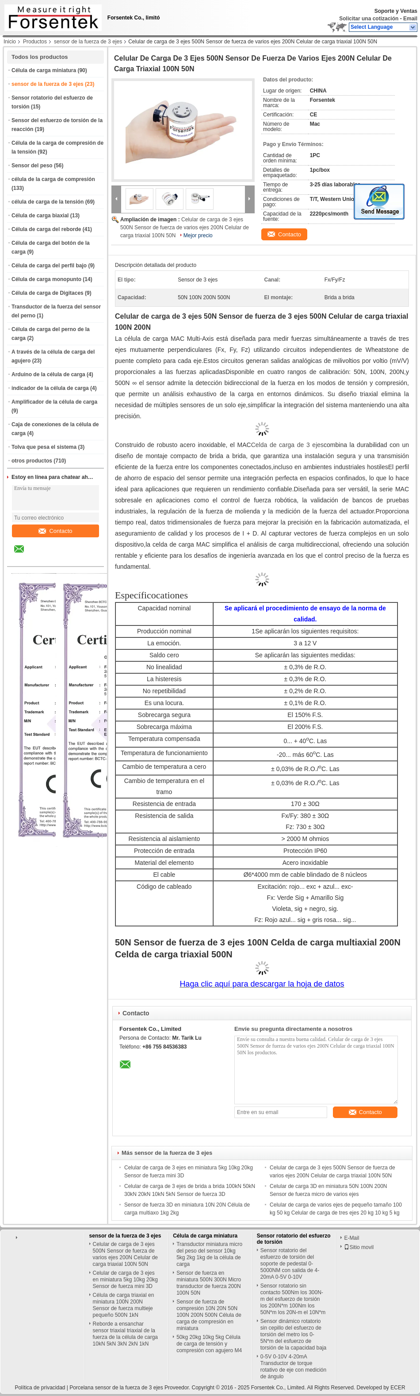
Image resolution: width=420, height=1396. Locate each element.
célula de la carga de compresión (53, 179)
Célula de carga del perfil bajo (49, 265)
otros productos (31, 461)
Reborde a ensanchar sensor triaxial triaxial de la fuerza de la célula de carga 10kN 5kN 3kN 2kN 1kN (125, 1334)
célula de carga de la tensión (47, 202)
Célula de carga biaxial (40, 215)
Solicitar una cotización (368, 18)
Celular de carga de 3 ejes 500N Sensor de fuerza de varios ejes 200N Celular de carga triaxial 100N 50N (184, 227)
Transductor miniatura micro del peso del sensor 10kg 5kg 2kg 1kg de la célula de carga (209, 1254)
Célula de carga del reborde (46, 229)
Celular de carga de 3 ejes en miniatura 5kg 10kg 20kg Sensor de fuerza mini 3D (125, 1279)
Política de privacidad (40, 1387)
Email (410, 18)
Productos (35, 42)
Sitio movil (359, 1247)
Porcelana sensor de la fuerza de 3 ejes (116, 1387)
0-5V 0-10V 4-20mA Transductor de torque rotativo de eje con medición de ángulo (293, 1367)
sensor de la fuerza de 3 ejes (88, 42)
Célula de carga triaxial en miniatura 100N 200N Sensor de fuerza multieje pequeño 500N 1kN (123, 1305)
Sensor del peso (32, 165)
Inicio (10, 42)
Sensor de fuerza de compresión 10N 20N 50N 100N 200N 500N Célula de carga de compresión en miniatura (208, 1315)
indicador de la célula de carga (50, 388)
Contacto (55, 531)
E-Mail (351, 1238)
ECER (397, 1387)
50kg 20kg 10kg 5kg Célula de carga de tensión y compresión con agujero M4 (209, 1344)
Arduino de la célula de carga (48, 374)
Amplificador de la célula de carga (54, 402)
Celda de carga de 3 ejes (287, 444)
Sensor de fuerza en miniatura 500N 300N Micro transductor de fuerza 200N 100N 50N (208, 1283)
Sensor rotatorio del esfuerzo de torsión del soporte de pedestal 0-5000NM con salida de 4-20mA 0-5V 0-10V (289, 1263)
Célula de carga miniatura (43, 70)
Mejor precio (198, 235)
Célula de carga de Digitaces (47, 293)
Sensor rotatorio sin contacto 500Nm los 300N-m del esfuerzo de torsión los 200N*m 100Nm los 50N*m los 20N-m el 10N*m (292, 1299)
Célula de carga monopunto (46, 279)
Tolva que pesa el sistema (43, 447)
